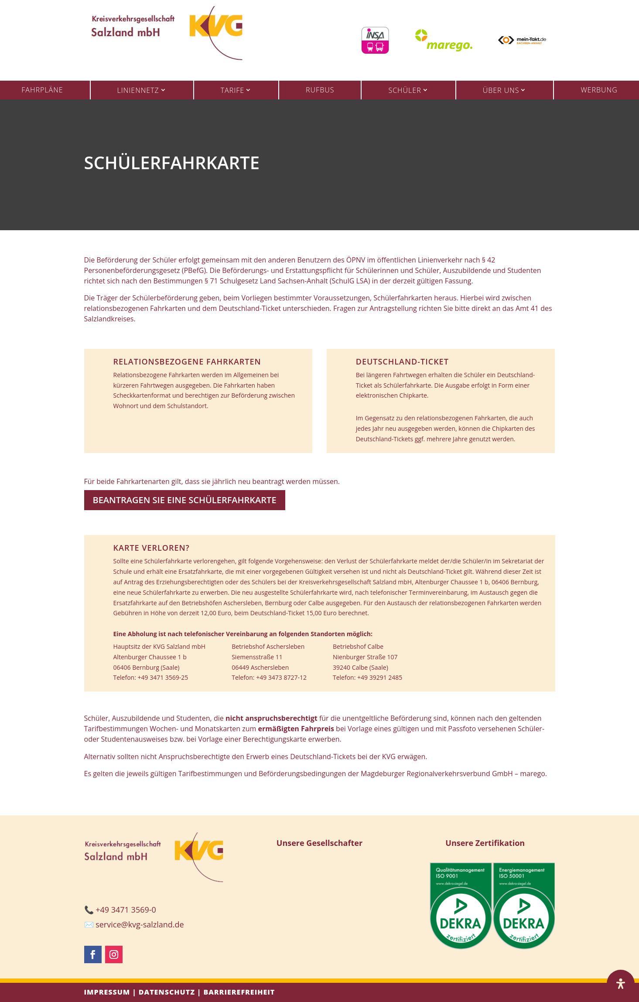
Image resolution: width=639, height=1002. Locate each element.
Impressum (107, 992)
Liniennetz (138, 90)
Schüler (404, 90)
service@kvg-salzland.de (140, 924)
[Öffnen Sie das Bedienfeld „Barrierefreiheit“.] (621, 984)
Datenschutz (167, 992)
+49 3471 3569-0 (126, 909)
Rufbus (320, 90)
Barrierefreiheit (239, 992)
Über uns (501, 90)
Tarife (232, 90)
